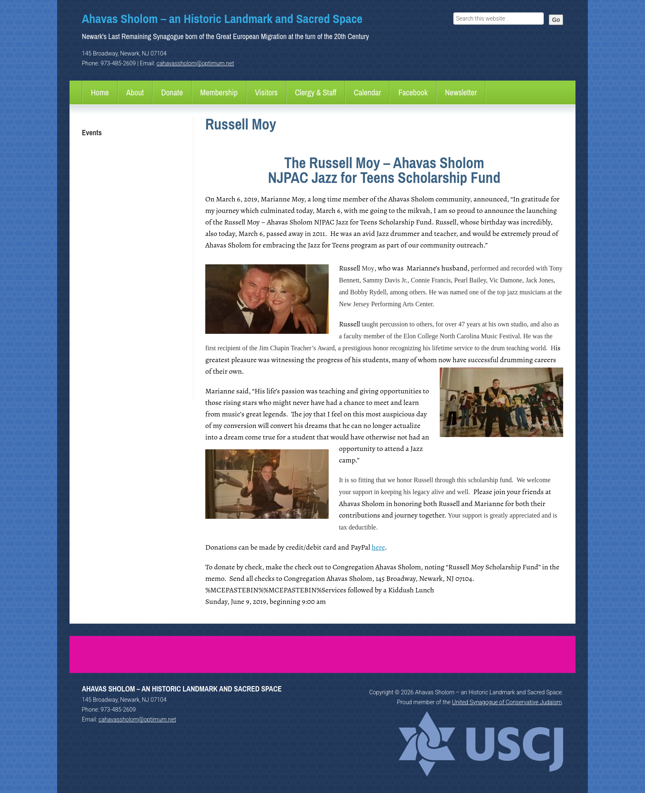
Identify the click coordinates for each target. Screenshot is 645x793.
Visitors (266, 92)
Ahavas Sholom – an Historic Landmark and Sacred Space (222, 18)
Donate (172, 92)
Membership (219, 92)
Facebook (412, 92)
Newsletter (461, 92)
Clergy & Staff (315, 92)
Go (556, 19)
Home (100, 92)
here (378, 547)
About (135, 92)
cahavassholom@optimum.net (195, 63)
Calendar (367, 92)
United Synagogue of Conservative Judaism (507, 702)
